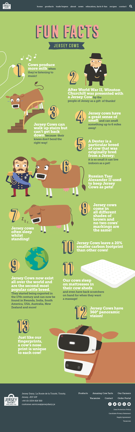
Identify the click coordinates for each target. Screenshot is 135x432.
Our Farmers (124, 393)
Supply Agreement (124, 417)
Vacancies (95, 398)
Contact (122, 6)
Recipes (113, 6)
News (80, 6)
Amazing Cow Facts (103, 393)
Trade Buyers (62, 6)
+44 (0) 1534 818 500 (32, 401)
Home (40, 6)
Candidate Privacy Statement (120, 413)
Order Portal (124, 398)
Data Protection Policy (122, 409)
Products (49, 6)
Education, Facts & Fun (96, 6)
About (73, 6)
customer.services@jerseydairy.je (38, 404)
